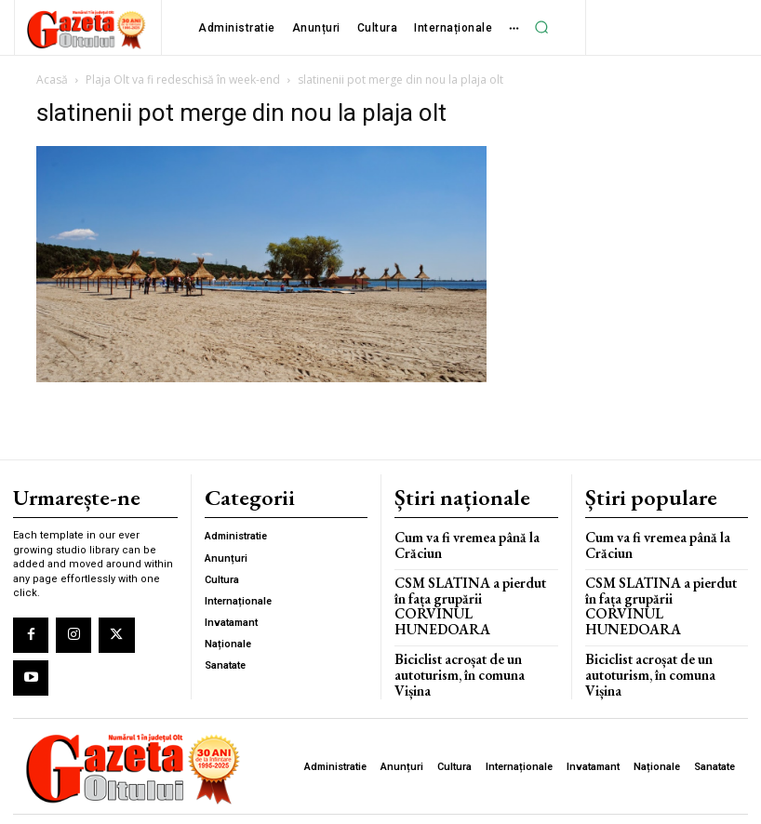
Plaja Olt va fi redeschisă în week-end (183, 79)
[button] (541, 27)
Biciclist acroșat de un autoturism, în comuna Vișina (470, 637)
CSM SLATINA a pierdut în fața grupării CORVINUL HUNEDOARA (466, 588)
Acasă (52, 79)
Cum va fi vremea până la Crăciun (457, 539)
